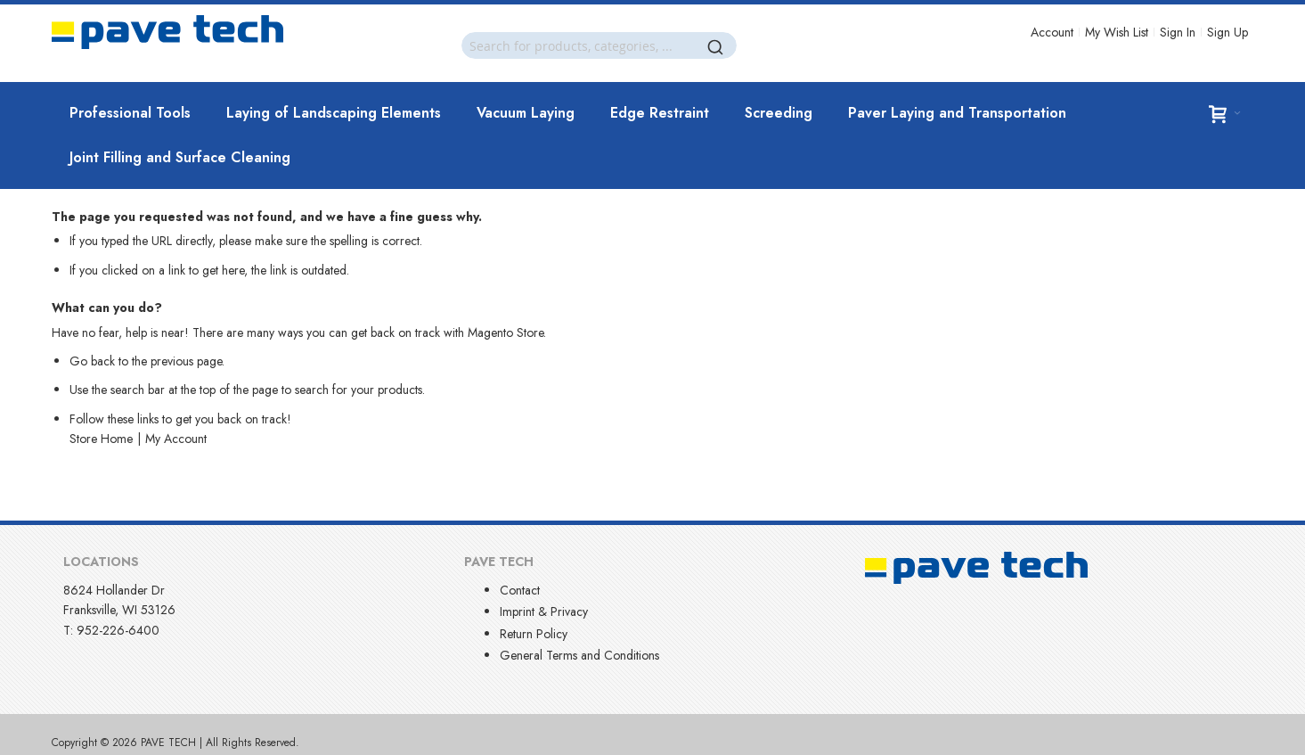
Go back (92, 361)
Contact (520, 590)
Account (1052, 32)
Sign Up (1227, 32)
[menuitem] (130, 113)
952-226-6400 (118, 630)
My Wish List (1116, 32)
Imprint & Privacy (544, 611)
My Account (176, 438)
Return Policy (533, 634)
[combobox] (599, 45)
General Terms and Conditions (579, 655)
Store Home (101, 438)
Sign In (1177, 32)
